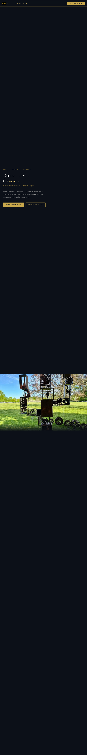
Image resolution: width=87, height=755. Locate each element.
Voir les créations (35, 204)
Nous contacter (76, 3)
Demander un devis (13, 204)
